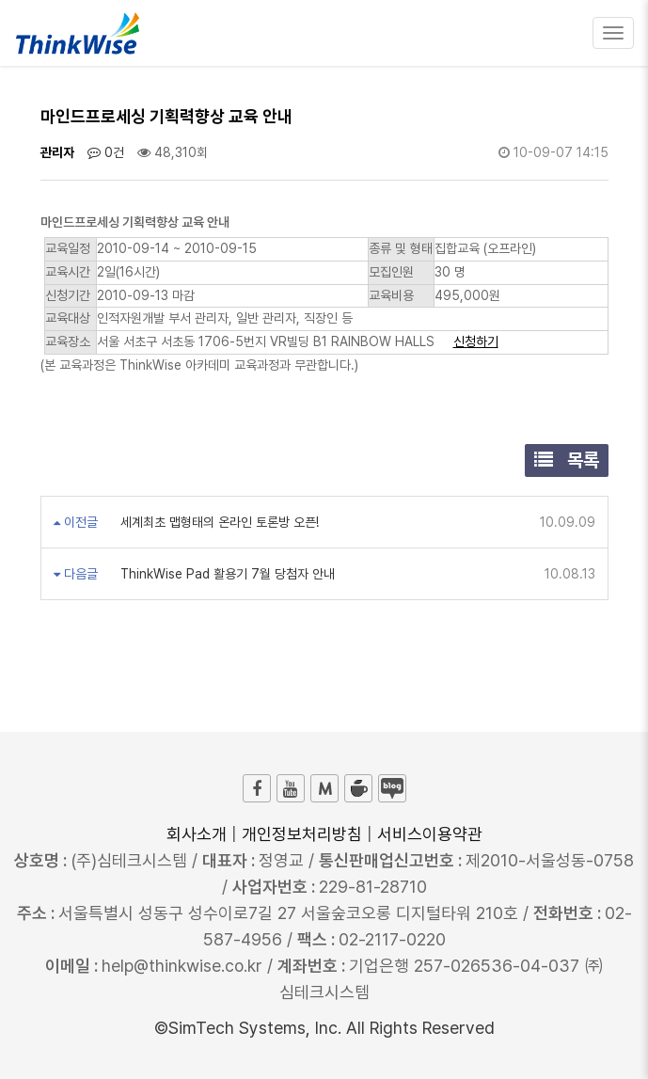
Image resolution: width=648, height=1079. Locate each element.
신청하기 (475, 341)
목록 (566, 460)
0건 (105, 152)
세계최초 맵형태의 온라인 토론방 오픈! (218, 522)
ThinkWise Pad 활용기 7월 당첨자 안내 (226, 573)
